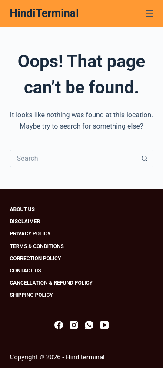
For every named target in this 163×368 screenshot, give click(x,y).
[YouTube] (104, 325)
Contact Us (25, 271)
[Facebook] (58, 325)
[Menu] (149, 13)
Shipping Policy (31, 295)
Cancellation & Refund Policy (51, 283)
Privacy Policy (30, 234)
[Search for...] (73, 158)
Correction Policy (35, 258)
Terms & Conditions (37, 246)
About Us (22, 209)
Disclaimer (25, 222)
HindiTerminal (44, 13)
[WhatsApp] (89, 325)
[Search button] (144, 158)
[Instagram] (74, 325)
